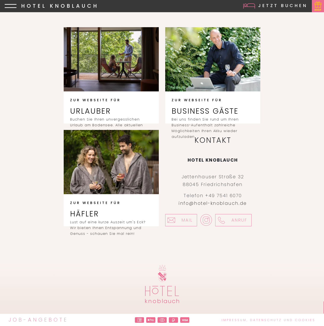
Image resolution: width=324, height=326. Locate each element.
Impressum (234, 320)
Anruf (231, 220)
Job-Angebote (38, 319)
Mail (179, 220)
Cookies (305, 320)
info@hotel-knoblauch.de (213, 203)
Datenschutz (266, 320)
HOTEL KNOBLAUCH (60, 6)
